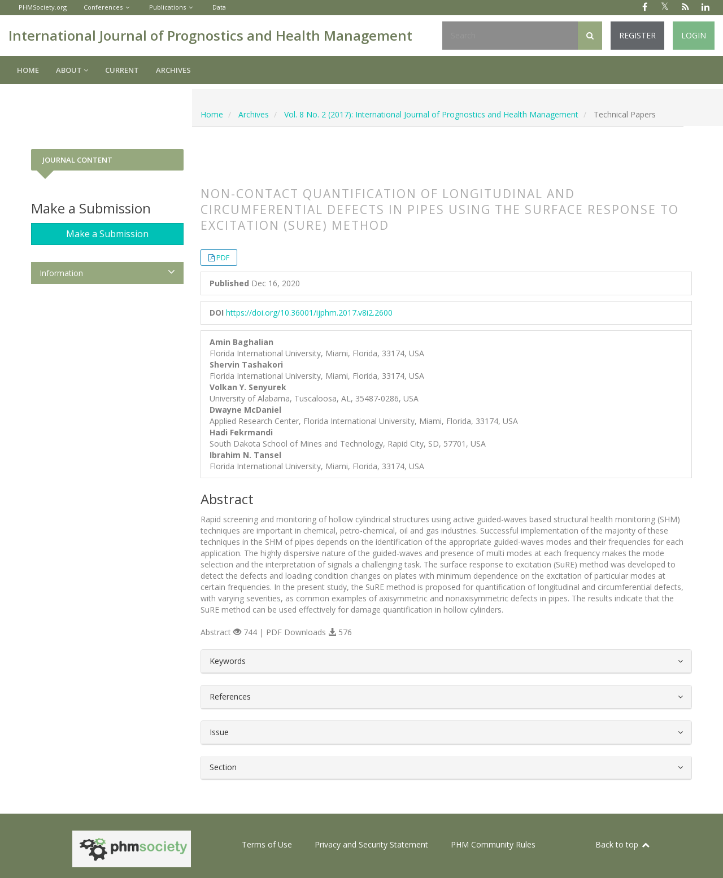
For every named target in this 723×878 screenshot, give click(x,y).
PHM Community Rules (493, 844)
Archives (173, 70)
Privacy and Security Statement (371, 844)
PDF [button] (222, 257)
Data (219, 7)
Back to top (623, 844)
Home (28, 70)
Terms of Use (267, 844)
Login (693, 35)
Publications (167, 7)
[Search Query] (510, 35)
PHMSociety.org (43, 7)
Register (637, 35)
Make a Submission (107, 234)
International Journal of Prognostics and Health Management (210, 35)
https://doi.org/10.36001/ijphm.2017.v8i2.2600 (309, 312)
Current (122, 70)
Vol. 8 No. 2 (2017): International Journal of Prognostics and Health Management (431, 114)
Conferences (103, 7)
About (72, 70)
